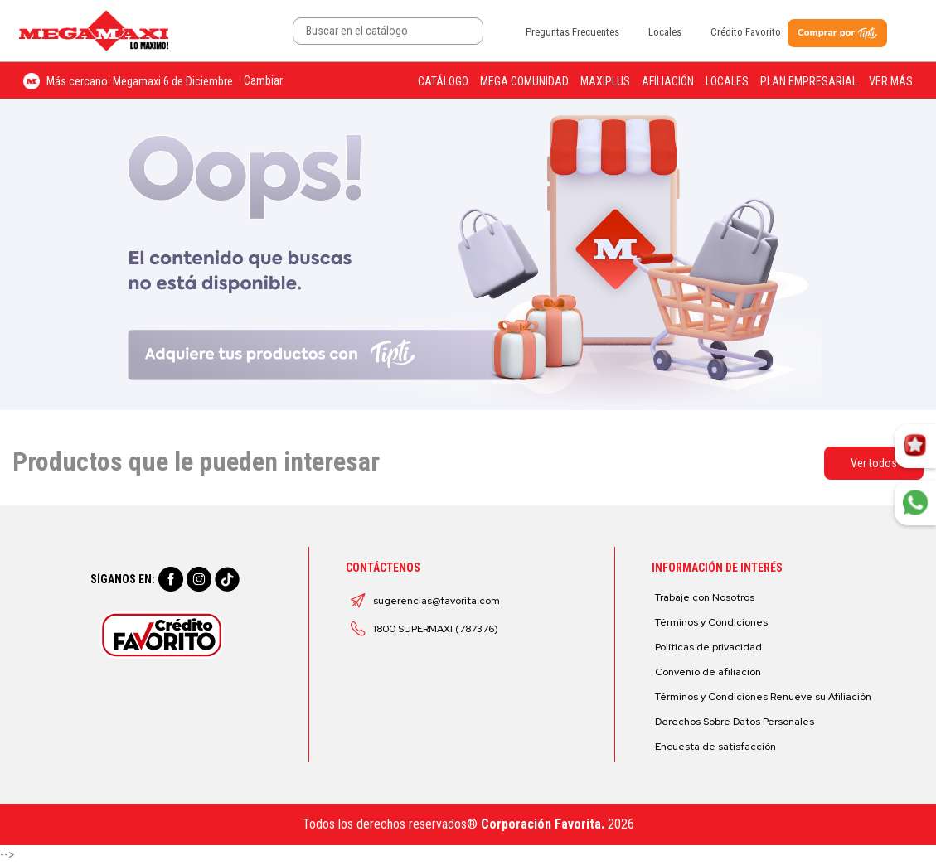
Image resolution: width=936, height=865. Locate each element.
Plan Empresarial (808, 81)
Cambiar (263, 80)
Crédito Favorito (745, 32)
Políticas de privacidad (708, 647)
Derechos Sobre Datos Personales (734, 721)
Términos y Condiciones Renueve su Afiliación (763, 696)
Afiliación (668, 81)
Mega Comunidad (524, 81)
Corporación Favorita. (542, 824)
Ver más (891, 81)
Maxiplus (605, 81)
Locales (664, 32)
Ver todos (874, 463)
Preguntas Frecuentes (572, 32)
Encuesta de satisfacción (715, 746)
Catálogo (443, 81)
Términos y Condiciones (711, 622)
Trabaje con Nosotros (704, 597)
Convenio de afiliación (708, 672)
